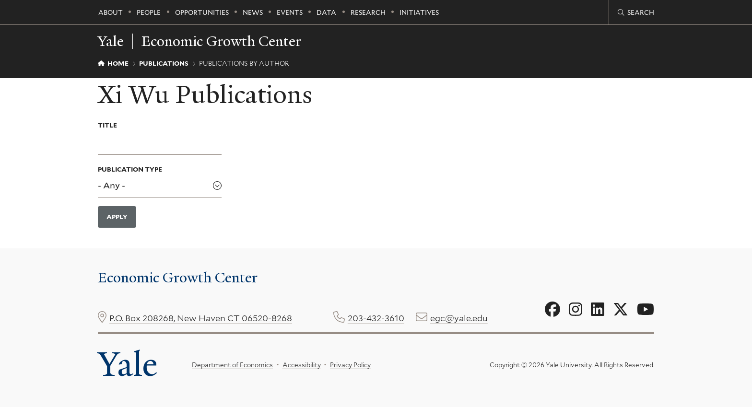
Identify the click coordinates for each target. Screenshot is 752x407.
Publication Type (130, 169)
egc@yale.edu (459, 318)
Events (290, 12)
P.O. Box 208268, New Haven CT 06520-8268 (200, 318)
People (149, 12)
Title (107, 125)
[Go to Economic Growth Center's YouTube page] (645, 310)
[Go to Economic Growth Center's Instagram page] (575, 310)
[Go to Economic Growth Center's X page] (620, 310)
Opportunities (202, 12)
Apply (117, 217)
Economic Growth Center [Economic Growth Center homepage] (221, 41)
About (110, 12)
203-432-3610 (376, 318)
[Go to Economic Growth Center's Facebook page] (552, 310)
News (253, 12)
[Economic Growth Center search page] (636, 12)
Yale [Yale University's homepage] (127, 364)
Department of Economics (232, 365)
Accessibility (301, 365)
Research (368, 12)
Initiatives (419, 12)
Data (326, 12)
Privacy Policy (350, 365)
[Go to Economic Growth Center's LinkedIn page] (597, 310)
